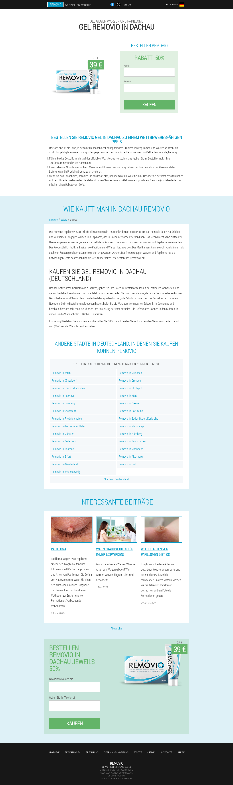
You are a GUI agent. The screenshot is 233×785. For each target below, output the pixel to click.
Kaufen (149, 104)
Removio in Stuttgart (130, 388)
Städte (138, 752)
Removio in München (130, 373)
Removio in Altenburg (131, 456)
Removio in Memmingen (132, 426)
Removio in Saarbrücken (132, 441)
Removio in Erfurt (61, 456)
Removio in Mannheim (131, 449)
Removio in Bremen (129, 403)
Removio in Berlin (61, 373)
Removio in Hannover (63, 396)
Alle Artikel (116, 628)
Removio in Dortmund (131, 411)
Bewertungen (72, 752)
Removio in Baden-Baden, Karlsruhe (138, 418)
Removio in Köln (128, 396)
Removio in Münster (63, 434)
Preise (181, 752)
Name (126, 65)
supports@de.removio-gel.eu (116, 766)
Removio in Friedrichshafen (67, 418)
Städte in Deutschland (116, 479)
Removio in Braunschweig (66, 472)
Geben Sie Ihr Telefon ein (62, 697)
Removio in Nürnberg (130, 434)
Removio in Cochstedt (64, 411)
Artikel (151, 752)
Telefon (127, 81)
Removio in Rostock (63, 449)
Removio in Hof (127, 464)
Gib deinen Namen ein (61, 679)
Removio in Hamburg (63, 403)
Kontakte (166, 752)
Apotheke (54, 752)
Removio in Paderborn (64, 441)
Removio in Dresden (130, 380)
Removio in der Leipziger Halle (68, 426)
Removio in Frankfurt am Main (68, 388)
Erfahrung (92, 752)
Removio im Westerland (65, 464)
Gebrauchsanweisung (116, 752)
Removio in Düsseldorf (64, 380)
